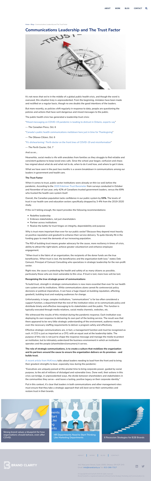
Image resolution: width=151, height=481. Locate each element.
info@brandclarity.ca (91, 467)
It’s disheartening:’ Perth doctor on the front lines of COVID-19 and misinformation (68, 142)
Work (117, 8)
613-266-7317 (110, 467)
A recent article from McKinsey (41, 360)
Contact (138, 8)
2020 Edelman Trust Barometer (70, 186)
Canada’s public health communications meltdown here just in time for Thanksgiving (69, 132)
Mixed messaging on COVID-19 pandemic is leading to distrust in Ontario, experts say (70, 122)
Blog (127, 8)
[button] (146, 8)
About (108, 8)
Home (27, 24)
